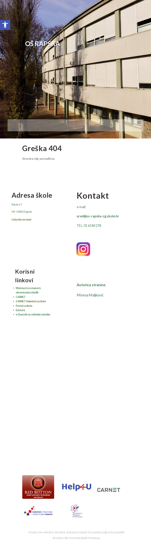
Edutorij (20, 310)
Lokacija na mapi (21, 219)
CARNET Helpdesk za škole (31, 301)
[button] (5, 25)
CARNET (20, 296)
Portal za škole (24, 305)
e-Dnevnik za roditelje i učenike (33, 314)
